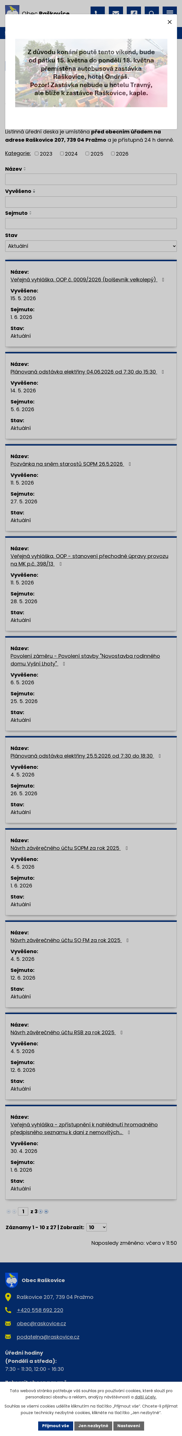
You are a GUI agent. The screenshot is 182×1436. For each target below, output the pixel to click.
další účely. (146, 1397)
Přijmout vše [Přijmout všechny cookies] (55, 1426)
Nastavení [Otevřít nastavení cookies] (128, 1426)
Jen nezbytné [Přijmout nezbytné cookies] (93, 1426)
